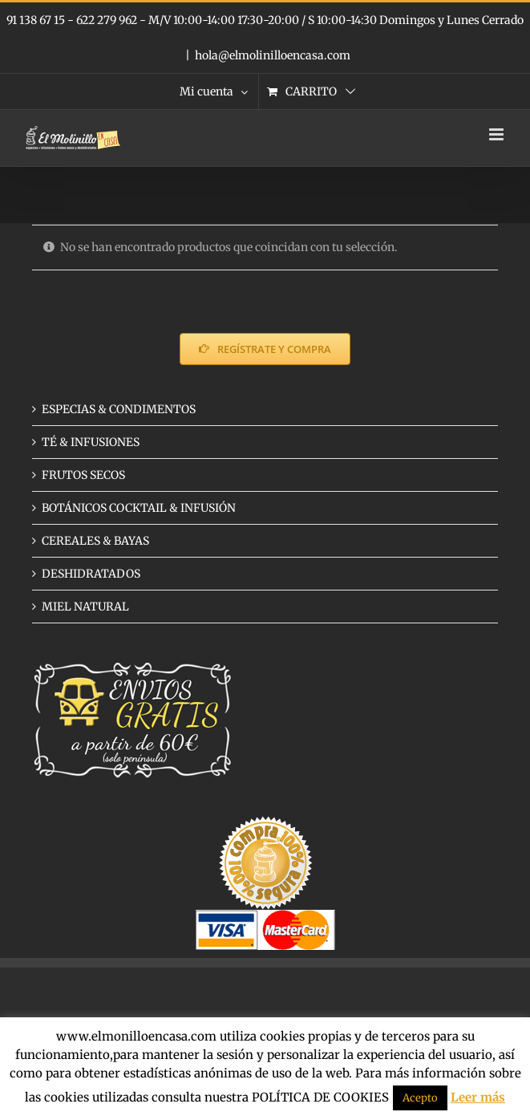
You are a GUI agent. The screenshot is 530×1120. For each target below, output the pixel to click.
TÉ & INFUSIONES (91, 442)
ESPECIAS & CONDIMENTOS (119, 409)
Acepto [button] (420, 1098)
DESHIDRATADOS (91, 573)
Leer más (478, 1097)
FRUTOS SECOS (83, 475)
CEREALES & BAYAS (95, 541)
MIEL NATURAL (85, 606)
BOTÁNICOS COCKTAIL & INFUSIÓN (139, 508)
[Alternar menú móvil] (497, 134)
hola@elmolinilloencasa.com (272, 55)
